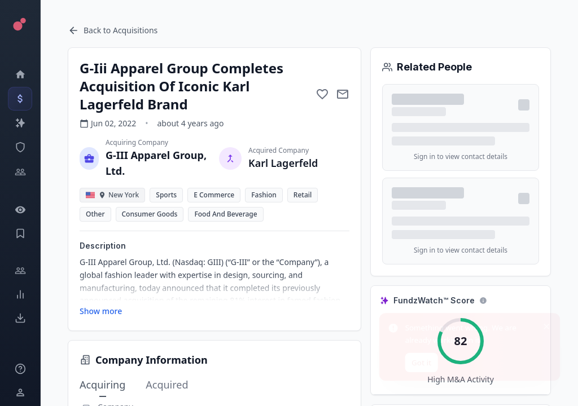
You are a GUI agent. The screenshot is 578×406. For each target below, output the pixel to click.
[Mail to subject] (342, 94)
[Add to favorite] (322, 94)
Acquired (167, 384)
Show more (101, 311)
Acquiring (102, 385)
